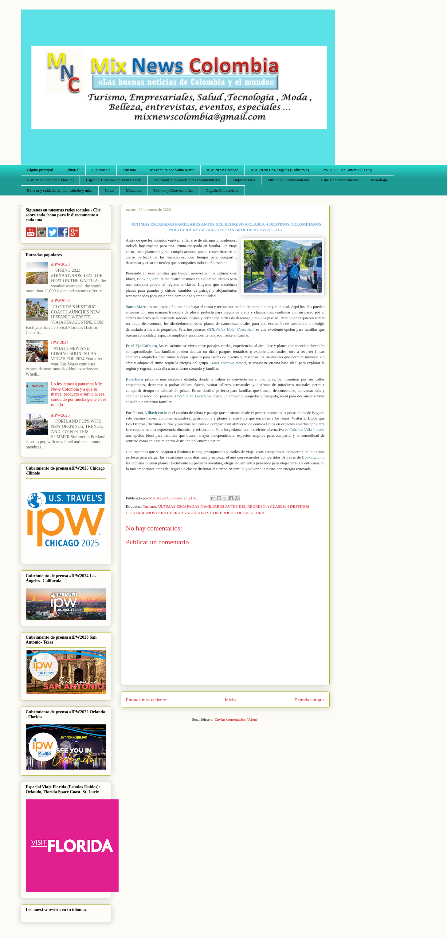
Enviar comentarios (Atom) (236, 719)
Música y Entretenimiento (288, 180)
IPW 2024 (60, 342)
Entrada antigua (309, 699)
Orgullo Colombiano (222, 190)
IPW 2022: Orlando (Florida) (50, 180)
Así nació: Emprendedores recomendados (187, 180)
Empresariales (244, 180)
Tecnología (379, 180)
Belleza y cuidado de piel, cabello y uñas (59, 190)
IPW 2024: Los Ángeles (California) (280, 170)
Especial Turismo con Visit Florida (114, 180)
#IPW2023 (60, 264)
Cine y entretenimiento (339, 180)
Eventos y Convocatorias (173, 190)
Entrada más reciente (146, 699)
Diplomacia (101, 170)
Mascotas (133, 190)
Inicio (230, 699)
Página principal (40, 170)
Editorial (72, 170)
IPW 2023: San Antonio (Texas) (346, 170)
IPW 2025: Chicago (222, 170)
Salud (109, 190)
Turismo (129, 170)
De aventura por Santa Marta (171, 170)
